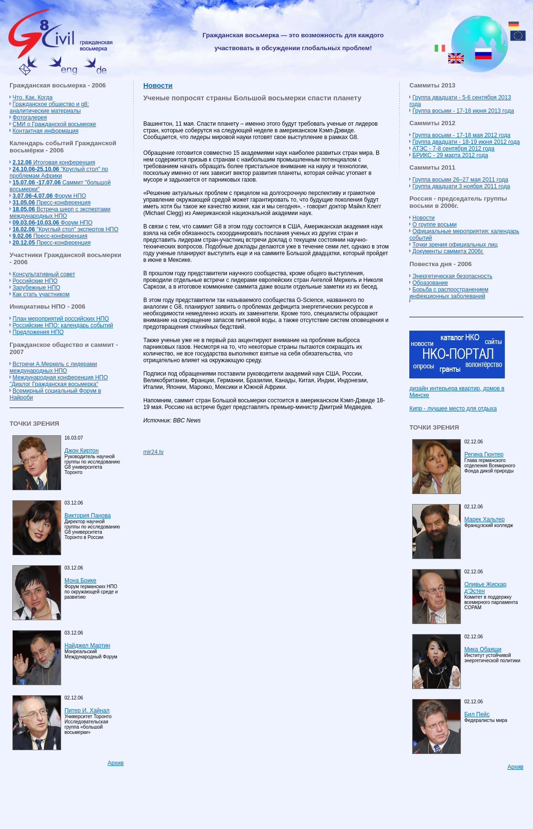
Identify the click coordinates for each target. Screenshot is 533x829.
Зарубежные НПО (36, 287)
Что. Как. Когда (32, 97)
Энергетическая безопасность (453, 276)
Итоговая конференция (53, 162)
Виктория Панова (87, 515)
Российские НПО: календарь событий (62, 325)
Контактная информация (45, 131)
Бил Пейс (477, 714)
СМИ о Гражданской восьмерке (54, 124)
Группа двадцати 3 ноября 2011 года (461, 186)
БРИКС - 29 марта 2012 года (450, 155)
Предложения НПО (38, 332)
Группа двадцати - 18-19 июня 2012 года (466, 142)
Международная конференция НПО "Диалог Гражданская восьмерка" (59, 381)
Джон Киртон (81, 450)
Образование (430, 283)
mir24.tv (153, 452)
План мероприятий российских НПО (60, 318)
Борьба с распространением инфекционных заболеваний (448, 293)
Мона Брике (80, 580)
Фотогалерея (29, 117)
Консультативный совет (43, 274)
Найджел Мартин (87, 645)
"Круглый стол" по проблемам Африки (59, 172)
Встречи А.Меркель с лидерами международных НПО (53, 367)
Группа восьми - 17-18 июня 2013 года (463, 111)
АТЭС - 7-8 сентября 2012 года (454, 148)
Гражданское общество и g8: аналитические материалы (49, 107)
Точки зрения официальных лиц (455, 244)
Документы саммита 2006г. (448, 251)
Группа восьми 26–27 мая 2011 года (461, 179)
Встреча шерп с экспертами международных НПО (60, 212)
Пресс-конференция (51, 202)
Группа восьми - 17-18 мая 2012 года (462, 135)
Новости (157, 85)
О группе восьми (435, 224)
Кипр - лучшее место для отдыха (453, 408)
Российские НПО (34, 281)
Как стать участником (40, 294)
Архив (115, 763)
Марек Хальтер (484, 519)
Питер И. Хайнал (86, 710)
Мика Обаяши (482, 649)
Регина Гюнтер (483, 454)
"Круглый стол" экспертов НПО (65, 229)
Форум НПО (49, 196)
